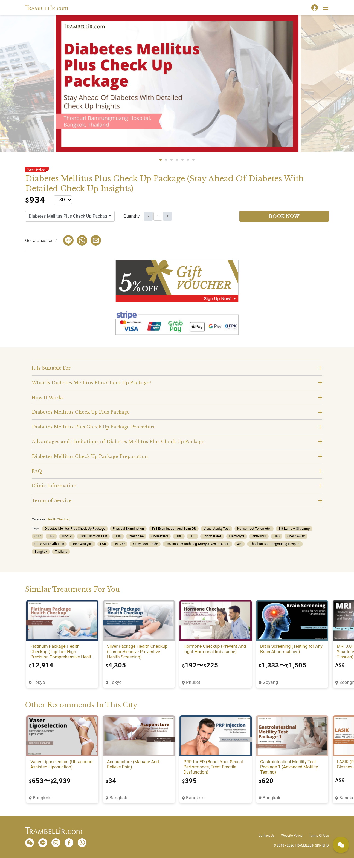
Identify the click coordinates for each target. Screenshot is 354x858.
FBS (51, 536)
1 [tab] (160, 160)
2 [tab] (166, 160)
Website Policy (291, 835)
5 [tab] (182, 160)
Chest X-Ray (296, 536)
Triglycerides (212, 536)
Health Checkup (58, 519)
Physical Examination (128, 529)
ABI (239, 544)
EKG (277, 536)
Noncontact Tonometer (254, 529)
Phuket (193, 682)
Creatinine (136, 536)
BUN (118, 536)
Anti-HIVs (259, 536)
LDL (192, 536)
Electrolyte (236, 536)
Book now (284, 216)
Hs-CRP (119, 544)
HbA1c (67, 536)
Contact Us (267, 835)
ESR (103, 544)
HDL (179, 536)
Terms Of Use (319, 835)
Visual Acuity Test (217, 529)
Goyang (270, 682)
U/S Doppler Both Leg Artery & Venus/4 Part (198, 544)
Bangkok (40, 552)
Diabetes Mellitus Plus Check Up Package (75, 529)
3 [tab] (171, 160)
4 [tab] (177, 160)
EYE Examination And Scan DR (174, 529)
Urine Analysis (82, 544)
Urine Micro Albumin (49, 544)
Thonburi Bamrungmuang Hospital (275, 544)
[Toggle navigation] (325, 7)
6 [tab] (188, 160)
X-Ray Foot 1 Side (145, 544)
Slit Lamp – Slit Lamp (294, 529)
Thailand (61, 552)
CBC (37, 536)
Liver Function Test (93, 536)
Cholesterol (159, 536)
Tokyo (39, 682)
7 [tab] (193, 160)
